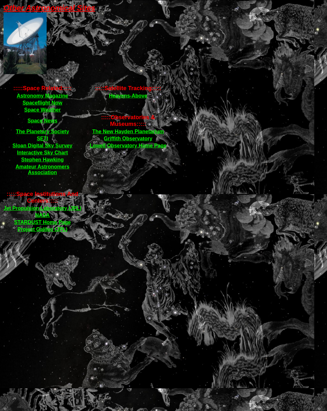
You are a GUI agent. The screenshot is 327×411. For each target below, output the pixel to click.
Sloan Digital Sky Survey (42, 145)
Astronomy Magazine (42, 95)
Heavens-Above (128, 95)
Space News (42, 120)
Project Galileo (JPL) (42, 229)
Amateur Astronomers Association (42, 169)
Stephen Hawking (42, 159)
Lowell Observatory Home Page (128, 145)
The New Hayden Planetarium (128, 131)
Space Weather (42, 109)
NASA (42, 215)
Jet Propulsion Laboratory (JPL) (42, 208)
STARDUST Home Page (42, 222)
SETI (42, 138)
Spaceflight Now (42, 102)
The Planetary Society (42, 131)
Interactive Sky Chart (42, 152)
